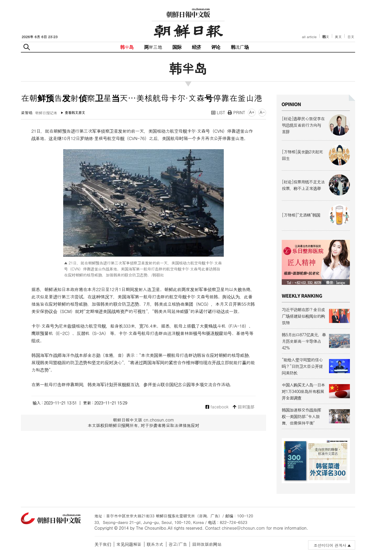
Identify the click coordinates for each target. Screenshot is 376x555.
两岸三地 (153, 47)
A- (262, 112)
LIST (218, 112)
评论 (215, 47)
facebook (217, 407)
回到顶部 (243, 407)
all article (309, 36)
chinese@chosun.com (243, 528)
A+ (251, 112)
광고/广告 (178, 544)
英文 (338, 36)
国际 (176, 47)
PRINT (236, 112)
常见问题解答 (129, 544)
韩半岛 (127, 47)
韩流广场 (240, 47)
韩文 (326, 36)
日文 (350, 36)
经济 (196, 47)
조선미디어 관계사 (330, 545)
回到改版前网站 (206, 544)
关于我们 (103, 544)
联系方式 (155, 544)
